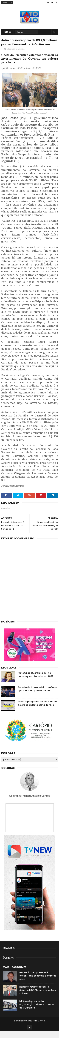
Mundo (21, 56)
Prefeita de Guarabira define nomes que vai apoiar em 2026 (35, 681)
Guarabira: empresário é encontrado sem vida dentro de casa (37, 983)
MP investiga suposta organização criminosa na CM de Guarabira (36, 1011)
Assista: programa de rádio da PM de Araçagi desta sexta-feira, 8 (37, 710)
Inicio (7, 33)
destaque (12, 56)
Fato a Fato (39, 1027)
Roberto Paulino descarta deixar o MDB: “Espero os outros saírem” (37, 997)
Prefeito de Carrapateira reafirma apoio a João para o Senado (37, 696)
